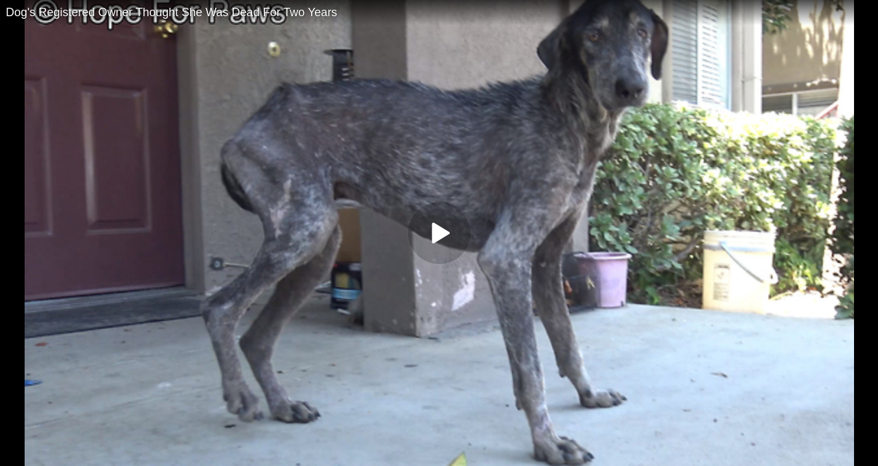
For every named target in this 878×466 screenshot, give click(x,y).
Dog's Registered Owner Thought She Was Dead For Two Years (171, 12)
